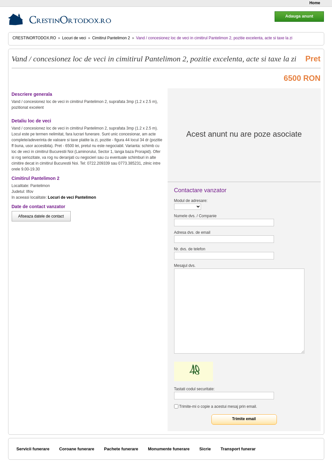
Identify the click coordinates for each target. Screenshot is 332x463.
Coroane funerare (76, 448)
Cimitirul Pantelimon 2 (111, 38)
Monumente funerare (169, 448)
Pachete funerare (121, 448)
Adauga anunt (299, 16)
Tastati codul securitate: (194, 389)
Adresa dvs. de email (192, 232)
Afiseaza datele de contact (41, 216)
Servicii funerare (33, 448)
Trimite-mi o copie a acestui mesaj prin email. (218, 406)
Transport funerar (237, 448)
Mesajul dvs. (185, 265)
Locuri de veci (74, 38)
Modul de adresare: (191, 200)
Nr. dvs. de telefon (190, 249)
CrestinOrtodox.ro (34, 38)
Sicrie (205, 448)
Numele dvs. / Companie (195, 216)
